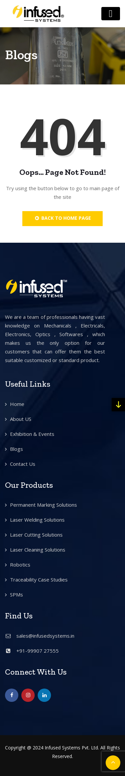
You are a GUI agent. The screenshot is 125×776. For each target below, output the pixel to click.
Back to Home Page (62, 218)
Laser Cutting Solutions (36, 534)
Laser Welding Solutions (37, 519)
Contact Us (22, 463)
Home (17, 404)
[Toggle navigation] (110, 13)
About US (20, 419)
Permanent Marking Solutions (43, 504)
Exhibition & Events (32, 434)
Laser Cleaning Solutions (37, 549)
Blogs (16, 449)
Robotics (20, 564)
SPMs (16, 594)
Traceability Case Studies (39, 579)
